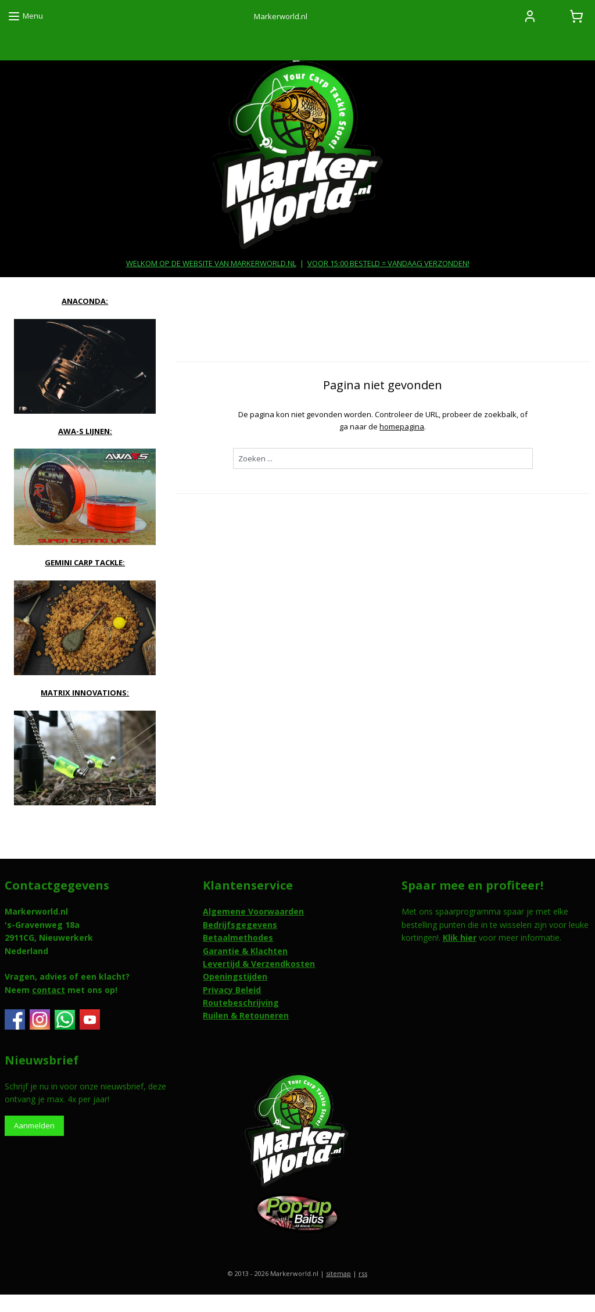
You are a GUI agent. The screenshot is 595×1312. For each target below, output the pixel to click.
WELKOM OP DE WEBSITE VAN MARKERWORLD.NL (211, 263)
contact (48, 989)
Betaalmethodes (238, 937)
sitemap (338, 1273)
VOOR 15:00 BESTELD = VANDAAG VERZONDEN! (388, 263)
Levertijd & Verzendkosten (259, 963)
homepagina (401, 426)
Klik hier (459, 937)
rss (363, 1273)
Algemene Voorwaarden (253, 911)
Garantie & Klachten (245, 950)
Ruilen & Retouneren (246, 1015)
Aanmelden (34, 1125)
